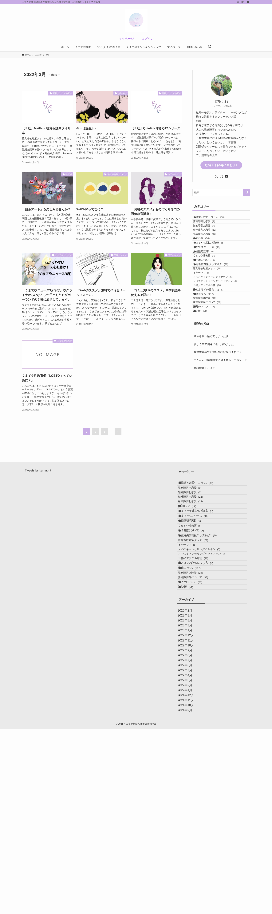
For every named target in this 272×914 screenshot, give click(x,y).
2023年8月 (189, 731)
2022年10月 (190, 776)
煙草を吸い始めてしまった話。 (212, 413)
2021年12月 (190, 866)
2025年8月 (189, 721)
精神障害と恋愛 (210, 241)
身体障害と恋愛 (210, 248)
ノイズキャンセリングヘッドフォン (222, 332)
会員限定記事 (207, 279)
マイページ (126, 38)
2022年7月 (189, 803)
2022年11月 (190, 767)
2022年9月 (189, 785)
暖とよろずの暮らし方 (212, 347)
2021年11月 (190, 875)
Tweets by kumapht (38, 482)
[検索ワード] (221, 192)
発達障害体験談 (210, 363)
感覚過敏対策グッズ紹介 (214, 303)
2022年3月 (189, 839)
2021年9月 (189, 893)
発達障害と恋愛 (209, 226)
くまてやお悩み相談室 (212, 264)
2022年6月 (189, 812)
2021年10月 (190, 884)
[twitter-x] (237, 2)
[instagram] (242, 2)
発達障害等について (212, 370)
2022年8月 (189, 794)
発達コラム (207, 355)
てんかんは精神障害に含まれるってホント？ (220, 437)
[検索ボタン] (210, 47)
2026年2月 (189, 712)
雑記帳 (204, 386)
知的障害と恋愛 (209, 234)
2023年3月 (189, 740)
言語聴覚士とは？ (204, 445)
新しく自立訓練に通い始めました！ (215, 421)
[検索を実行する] (246, 192)
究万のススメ (208, 378)
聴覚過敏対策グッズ (212, 310)
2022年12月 (190, 758)
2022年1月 (189, 857)
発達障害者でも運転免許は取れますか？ (218, 429)
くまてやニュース (210, 271)
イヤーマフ (208, 318)
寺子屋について (208, 295)
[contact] (247, 2)
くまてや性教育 (209, 287)
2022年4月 (189, 830)
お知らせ (205, 256)
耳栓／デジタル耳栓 (214, 340)
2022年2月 (189, 848)
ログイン (147, 38)
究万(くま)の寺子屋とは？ (221, 165)
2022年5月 (189, 821)
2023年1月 (189, 749)
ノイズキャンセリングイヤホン (219, 325)
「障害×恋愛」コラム (213, 218)
